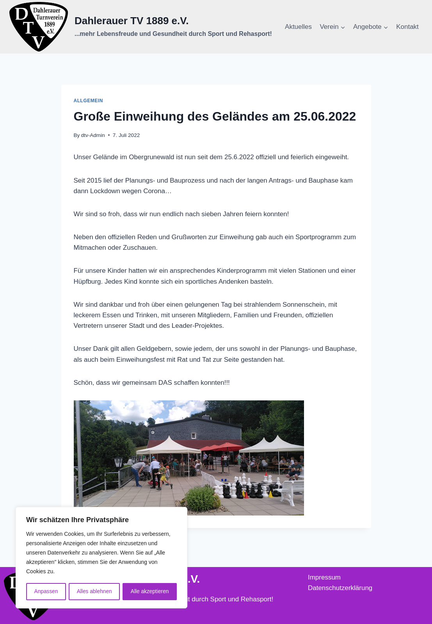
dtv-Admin (93, 135)
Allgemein (88, 100)
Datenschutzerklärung (340, 588)
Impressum (324, 577)
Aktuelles (298, 26)
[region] (101, 558)
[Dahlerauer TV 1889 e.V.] (140, 27)
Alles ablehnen (94, 591)
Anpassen (46, 591)
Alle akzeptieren (149, 591)
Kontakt (407, 26)
